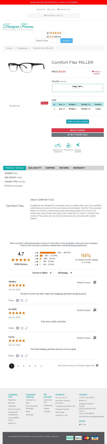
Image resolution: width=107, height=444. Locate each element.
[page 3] (24, 366)
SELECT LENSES (77, 130)
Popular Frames (62, 409)
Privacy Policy (14, 409)
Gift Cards (59, 412)
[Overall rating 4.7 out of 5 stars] (21, 260)
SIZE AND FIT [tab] (34, 168)
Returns (11, 403)
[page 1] (11, 366)
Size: (54, 100)
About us (12, 423)
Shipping (12, 400)
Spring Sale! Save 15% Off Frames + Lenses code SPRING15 (53, 2)
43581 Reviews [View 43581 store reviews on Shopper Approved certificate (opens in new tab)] (23, 264)
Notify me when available (77, 121)
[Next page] (41, 366)
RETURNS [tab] (64, 168)
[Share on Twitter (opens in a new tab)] (22, 301)
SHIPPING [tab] (50, 168)
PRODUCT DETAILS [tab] (14, 168)
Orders (47, 409)
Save (44, 103)
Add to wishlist (96, 73)
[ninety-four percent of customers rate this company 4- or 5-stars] (86, 258)
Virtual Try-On (61, 415)
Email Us (82, 401)
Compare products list (65, 406)
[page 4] (29, 366)
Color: (55, 81)
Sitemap (29, 415)
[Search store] (47, 40)
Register (41, 9)
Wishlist (47, 412)
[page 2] (18, 366)
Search (66, 41)
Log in (51, 9)
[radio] (53, 253)
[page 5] (35, 366)
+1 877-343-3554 (86, 398)
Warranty (12, 406)
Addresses (48, 405)
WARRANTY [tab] (79, 168)
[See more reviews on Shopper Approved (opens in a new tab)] (26, 301)
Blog (28, 412)
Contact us (31, 400)
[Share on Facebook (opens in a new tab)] (17, 301)
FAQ (28, 403)
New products (61, 398)
